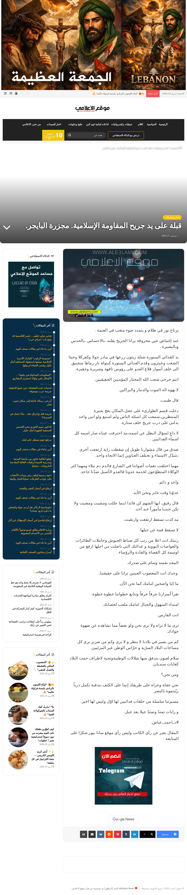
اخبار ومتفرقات (161, 148)
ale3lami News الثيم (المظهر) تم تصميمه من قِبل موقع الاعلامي (103, 888)
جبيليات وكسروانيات (121, 124)
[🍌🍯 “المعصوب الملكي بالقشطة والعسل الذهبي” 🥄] (18, 670)
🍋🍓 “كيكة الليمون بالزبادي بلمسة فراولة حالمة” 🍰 (118, 93)
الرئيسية (163, 124)
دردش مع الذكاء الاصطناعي (125, 135)
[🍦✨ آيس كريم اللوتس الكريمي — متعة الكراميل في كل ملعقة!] (18, 759)
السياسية (151, 124)
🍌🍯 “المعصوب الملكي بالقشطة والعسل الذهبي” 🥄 (44, 666)
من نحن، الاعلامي (31, 124)
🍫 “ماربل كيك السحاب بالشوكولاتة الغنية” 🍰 (43, 711)
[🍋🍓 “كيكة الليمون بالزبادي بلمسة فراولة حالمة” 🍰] (18, 692)
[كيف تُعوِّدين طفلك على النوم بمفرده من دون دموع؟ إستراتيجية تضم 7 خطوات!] (18, 737)
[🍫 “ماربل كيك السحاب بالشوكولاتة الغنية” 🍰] (18, 715)
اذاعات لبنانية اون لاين (97, 124)
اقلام (140, 124)
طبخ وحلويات (75, 124)
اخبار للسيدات (54, 124)
